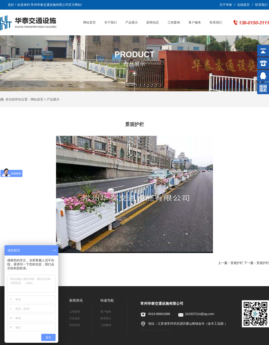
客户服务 (195, 22)
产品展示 (131, 22)
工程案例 (173, 22)
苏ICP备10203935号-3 (156, 330)
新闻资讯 (76, 300)
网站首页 (89, 22)
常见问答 (74, 325)
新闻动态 (152, 22)
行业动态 (74, 318)
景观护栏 (236, 263)
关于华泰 (225, 4)
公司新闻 (74, 311)
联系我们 (261, 4)
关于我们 (110, 22)
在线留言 (243, 4)
